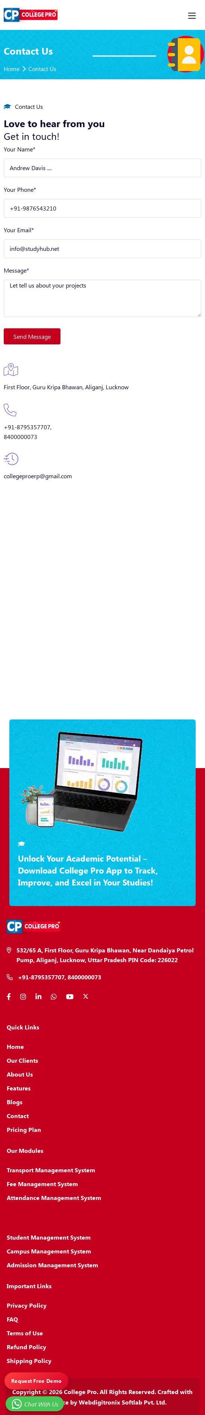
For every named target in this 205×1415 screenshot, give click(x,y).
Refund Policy (26, 1347)
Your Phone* (20, 189)
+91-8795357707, (28, 427)
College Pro (80, 1392)
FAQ (12, 1319)
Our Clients (22, 1060)
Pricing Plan (24, 1129)
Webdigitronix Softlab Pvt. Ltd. (123, 1402)
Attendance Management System (54, 1197)
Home (11, 69)
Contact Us (42, 69)
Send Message (32, 336)
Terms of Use (25, 1333)
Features (19, 1088)
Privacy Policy (27, 1305)
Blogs (14, 1102)
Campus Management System (49, 1251)
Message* (16, 270)
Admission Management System (52, 1265)
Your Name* (19, 149)
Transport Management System (51, 1170)
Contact (18, 1116)
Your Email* (19, 230)
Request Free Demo (36, 1380)
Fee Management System (42, 1184)
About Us (20, 1074)
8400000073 (20, 437)
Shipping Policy (29, 1361)
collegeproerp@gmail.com (38, 476)
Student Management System (49, 1237)
